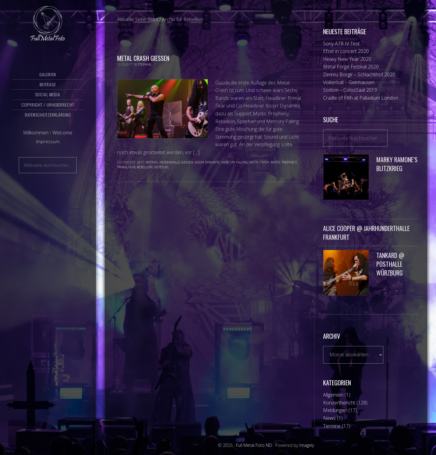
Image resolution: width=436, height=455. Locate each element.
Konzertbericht (339, 402)
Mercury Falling (234, 162)
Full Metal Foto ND (48, 28)
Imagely (306, 445)
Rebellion (145, 167)
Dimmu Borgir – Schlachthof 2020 (359, 74)
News (329, 418)
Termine (332, 426)
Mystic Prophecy (284, 162)
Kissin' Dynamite (207, 162)
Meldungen (335, 410)
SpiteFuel (161, 167)
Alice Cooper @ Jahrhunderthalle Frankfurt (366, 233)
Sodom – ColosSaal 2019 (350, 90)
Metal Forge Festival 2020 (351, 66)
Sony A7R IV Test (341, 43)
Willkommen (35, 143)
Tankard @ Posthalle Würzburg (390, 264)
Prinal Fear (126, 167)
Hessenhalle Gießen (176, 162)
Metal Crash (259, 162)
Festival (152, 162)
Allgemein (333, 394)
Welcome (62, 143)
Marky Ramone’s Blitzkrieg (397, 164)
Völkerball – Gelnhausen (349, 82)
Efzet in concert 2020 (346, 51)
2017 (140, 162)
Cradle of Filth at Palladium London (360, 97)
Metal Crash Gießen (143, 58)
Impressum (48, 152)
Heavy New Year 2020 (347, 59)
